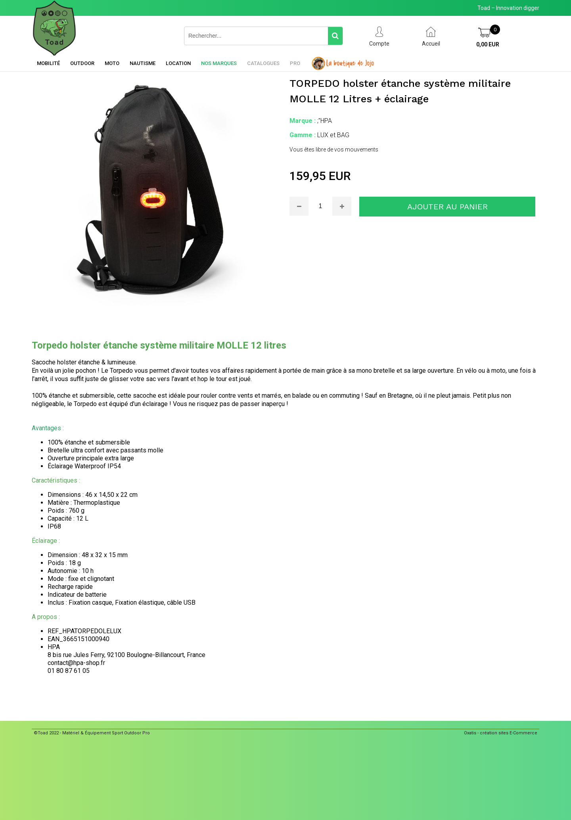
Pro (295, 63)
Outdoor (82, 63)
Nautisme (142, 63)
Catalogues (263, 63)
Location (178, 63)
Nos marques (219, 63)
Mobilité (48, 63)
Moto (112, 63)
